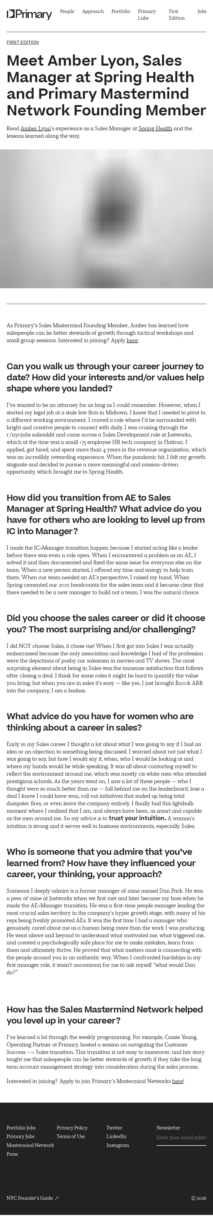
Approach (93, 11)
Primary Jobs (20, 1136)
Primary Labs (147, 14)
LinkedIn (116, 1136)
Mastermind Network (30, 1145)
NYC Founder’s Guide (33, 1198)
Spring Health (155, 128)
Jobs (202, 11)
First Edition (177, 14)
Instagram (117, 1145)
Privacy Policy (72, 1128)
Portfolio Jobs (21, 1128)
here (132, 340)
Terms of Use (71, 1136)
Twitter (114, 1128)
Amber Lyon (35, 128)
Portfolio (120, 11)
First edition (23, 42)
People (67, 11)
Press (12, 1154)
